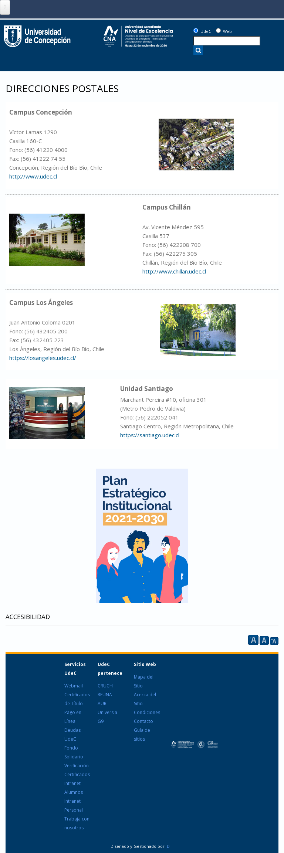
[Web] (218, 30)
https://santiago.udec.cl (149, 435)
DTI (169, 846)
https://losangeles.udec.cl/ (42, 357)
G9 (101, 721)
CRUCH (105, 686)
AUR (102, 703)
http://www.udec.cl (33, 176)
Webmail (73, 686)
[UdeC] (195, 30)
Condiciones (147, 712)
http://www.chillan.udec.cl (174, 271)
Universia (107, 712)
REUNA (105, 694)
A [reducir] (274, 641)
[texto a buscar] (226, 40)
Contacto (143, 721)
